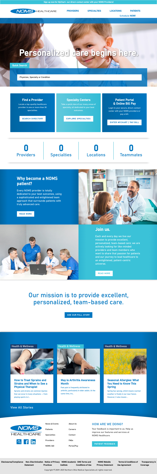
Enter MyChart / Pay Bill (124, 122)
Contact (72, 435)
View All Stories (21, 407)
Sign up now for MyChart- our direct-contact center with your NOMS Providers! (78, 2)
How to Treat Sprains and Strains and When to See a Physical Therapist (30, 383)
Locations (116, 11)
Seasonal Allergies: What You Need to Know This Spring (123, 383)
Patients (135, 11)
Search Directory (32, 119)
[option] (78, 52)
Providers (73, 11)
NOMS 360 (49, 446)
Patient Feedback (104, 444)
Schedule (128, 16)
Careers (72, 429)
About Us (73, 424)
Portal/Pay (73, 446)
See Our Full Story (78, 315)
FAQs (71, 440)
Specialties (94, 11)
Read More (25, 214)
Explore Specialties (78, 119)
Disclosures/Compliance (12, 462)
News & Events (52, 424)
